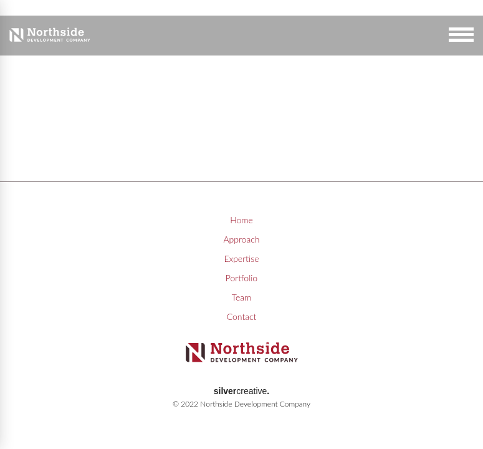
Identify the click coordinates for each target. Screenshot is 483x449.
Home (241, 220)
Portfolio (241, 278)
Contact (242, 316)
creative (242, 391)
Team (242, 297)
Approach (241, 239)
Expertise (241, 258)
